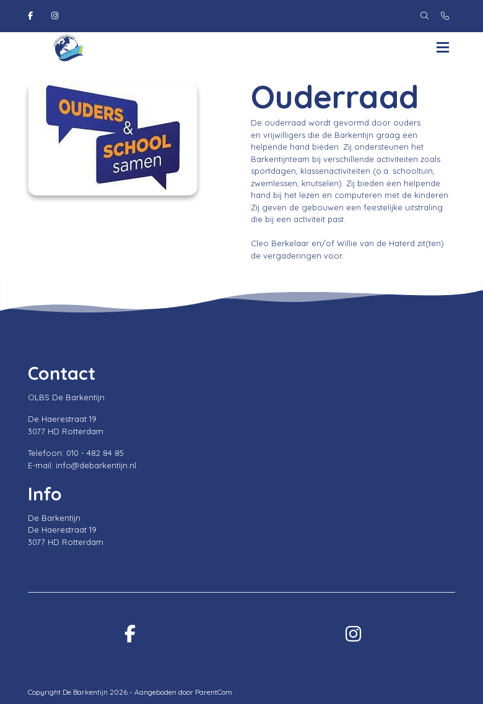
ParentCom (213, 692)
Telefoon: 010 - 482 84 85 (76, 453)
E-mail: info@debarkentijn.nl (82, 465)
